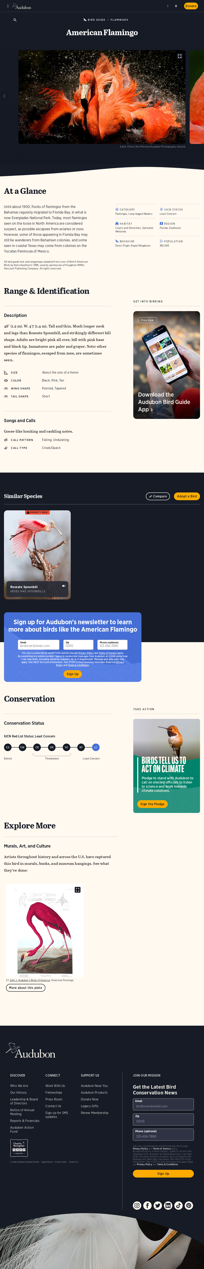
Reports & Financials (24, 1121)
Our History (18, 1092)
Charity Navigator (19, 1148)
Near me (168, 6)
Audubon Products (94, 1092)
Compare (160, 496)
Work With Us (55, 1086)
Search (176, 5)
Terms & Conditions (167, 1164)
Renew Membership (95, 1113)
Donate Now (90, 1099)
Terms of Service (108, 652)
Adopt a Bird (187, 496)
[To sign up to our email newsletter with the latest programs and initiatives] (38, 645)
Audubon (22, 6)
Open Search (14, 19)
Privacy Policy (86, 652)
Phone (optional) (109, 642)
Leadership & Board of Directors (24, 1101)
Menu (8, 6)
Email (23, 642)
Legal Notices (47, 1162)
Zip (67, 642)
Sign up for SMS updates (56, 1115)
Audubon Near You (94, 1086)
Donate (191, 6)
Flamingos (119, 19)
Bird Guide (96, 19)
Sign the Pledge (152, 804)
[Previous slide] (5, 96)
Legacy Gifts (89, 1106)
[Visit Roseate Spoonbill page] (37, 554)
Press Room (53, 1099)
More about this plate (25, 988)
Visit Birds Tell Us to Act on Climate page (166, 766)
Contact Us (53, 1106)
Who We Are (19, 1086)
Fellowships (53, 1092)
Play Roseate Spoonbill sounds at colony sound (64, 586)
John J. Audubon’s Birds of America (30, 980)
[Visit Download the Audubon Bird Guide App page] (166, 365)
